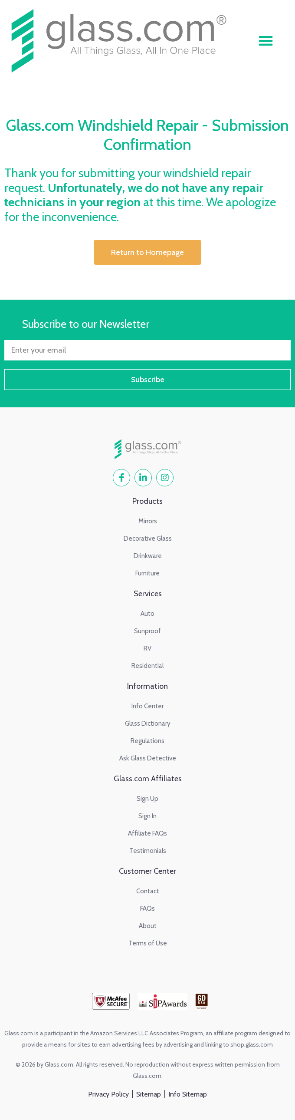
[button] (265, 40)
